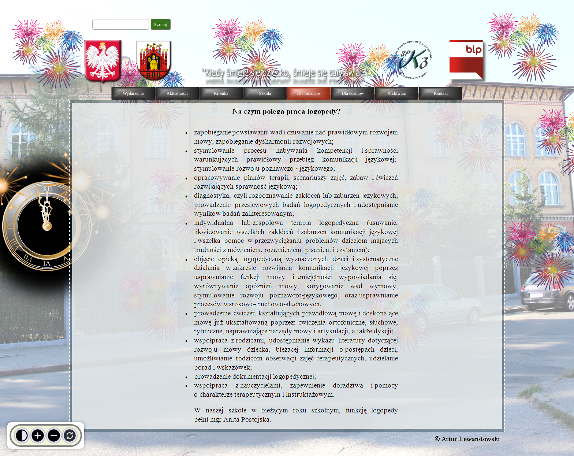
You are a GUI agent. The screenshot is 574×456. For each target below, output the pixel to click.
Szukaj (160, 24)
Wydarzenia (133, 93)
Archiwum (396, 93)
